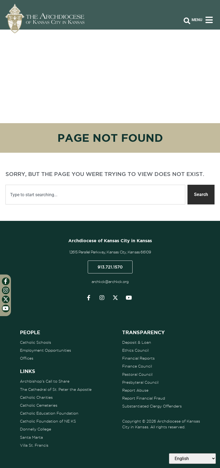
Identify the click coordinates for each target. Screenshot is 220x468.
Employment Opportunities (45, 350)
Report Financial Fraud (143, 398)
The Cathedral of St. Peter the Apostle (56, 389)
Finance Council (137, 366)
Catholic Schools (35, 342)
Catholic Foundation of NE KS (48, 421)
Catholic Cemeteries (38, 405)
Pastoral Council (137, 374)
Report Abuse (135, 390)
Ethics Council (135, 350)
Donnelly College (35, 429)
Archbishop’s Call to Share (44, 381)
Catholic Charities (36, 397)
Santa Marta (31, 437)
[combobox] (95, 194)
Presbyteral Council (140, 382)
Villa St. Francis (34, 445)
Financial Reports (138, 358)
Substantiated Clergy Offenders (152, 406)
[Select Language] (192, 458)
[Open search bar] (187, 21)
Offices (26, 358)
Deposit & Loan (136, 342)
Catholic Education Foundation (49, 413)
